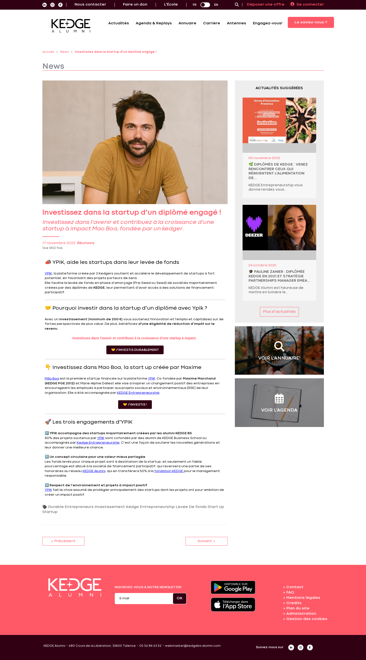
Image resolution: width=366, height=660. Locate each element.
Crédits (294, 603)
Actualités (118, 23)
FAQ (290, 592)
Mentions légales (303, 598)
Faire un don (135, 4)
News (64, 52)
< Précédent (63, 541)
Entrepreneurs (79, 507)
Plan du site (297, 608)
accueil (48, 52)
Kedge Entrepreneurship (98, 442)
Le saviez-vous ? (311, 22)
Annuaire (187, 23)
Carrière (211, 23)
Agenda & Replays (154, 23)
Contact (294, 587)
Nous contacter (90, 4)
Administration (301, 613)
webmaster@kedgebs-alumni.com (193, 646)
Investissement (110, 507)
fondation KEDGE (169, 471)
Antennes (236, 23)
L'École (171, 4)
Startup (50, 512)
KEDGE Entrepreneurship (138, 392)
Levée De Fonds (191, 507)
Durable (56, 507)
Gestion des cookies (306, 619)
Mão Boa (52, 378)
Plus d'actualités (279, 311)
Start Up (216, 507)
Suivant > (206, 541)
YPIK (48, 273)
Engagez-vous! (267, 23)
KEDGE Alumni (94, 471)
